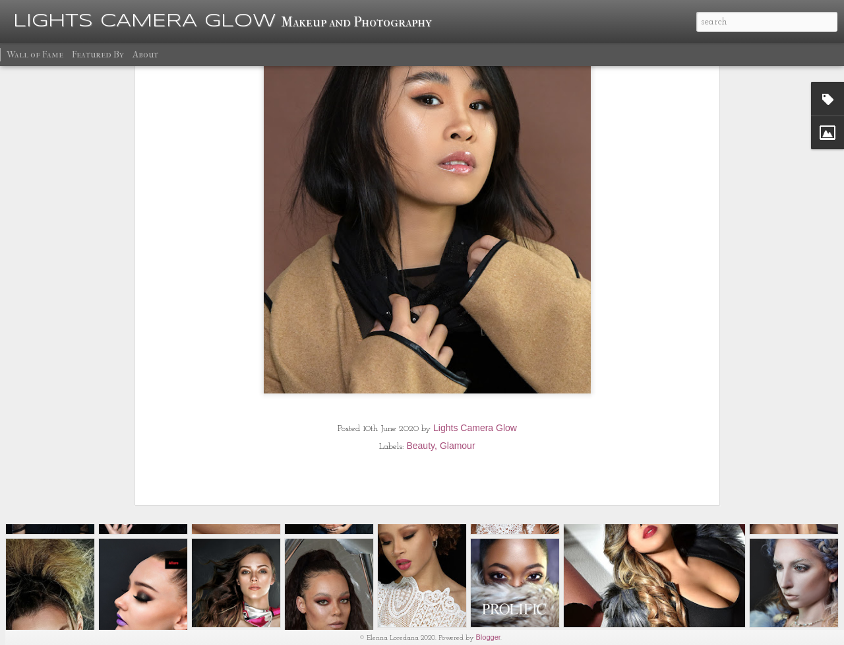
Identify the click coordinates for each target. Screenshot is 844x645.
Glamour (457, 367)
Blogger (488, 637)
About (145, 54)
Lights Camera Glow (475, 349)
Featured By (98, 54)
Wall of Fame (35, 54)
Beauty (420, 367)
